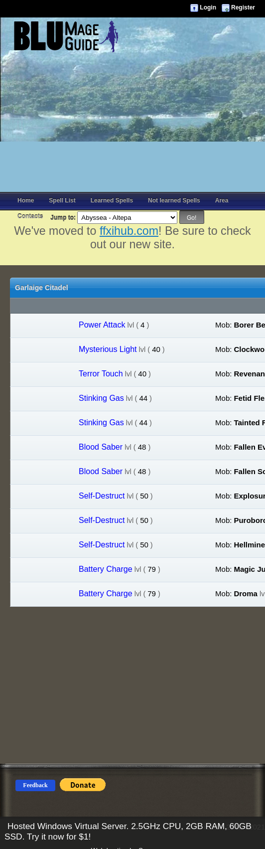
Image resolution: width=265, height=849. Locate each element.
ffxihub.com (129, 230)
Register (243, 7)
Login (208, 7)
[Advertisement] (132, 122)
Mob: (223, 325)
